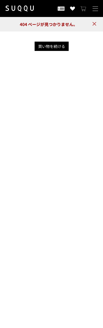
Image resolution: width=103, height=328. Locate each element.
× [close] (94, 24)
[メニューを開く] (95, 8)
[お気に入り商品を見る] (72, 8)
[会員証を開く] (61, 8)
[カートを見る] (83, 8)
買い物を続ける (51, 46)
